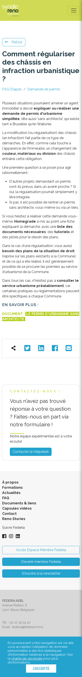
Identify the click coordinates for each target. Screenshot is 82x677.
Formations (12, 487)
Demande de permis (43, 89)
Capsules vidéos (17, 508)
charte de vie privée (26, 658)
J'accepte (41, 668)
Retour (14, 42)
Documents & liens (19, 503)
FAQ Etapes (12, 89)
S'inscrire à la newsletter (41, 573)
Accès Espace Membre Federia (41, 550)
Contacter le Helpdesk (31, 452)
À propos (10, 482)
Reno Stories (13, 519)
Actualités (11, 493)
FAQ (5, 498)
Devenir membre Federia (41, 562)
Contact (9, 514)
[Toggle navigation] (74, 10)
